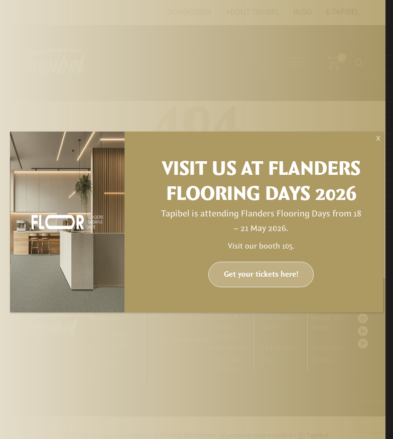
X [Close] (378, 138)
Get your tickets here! (261, 274)
